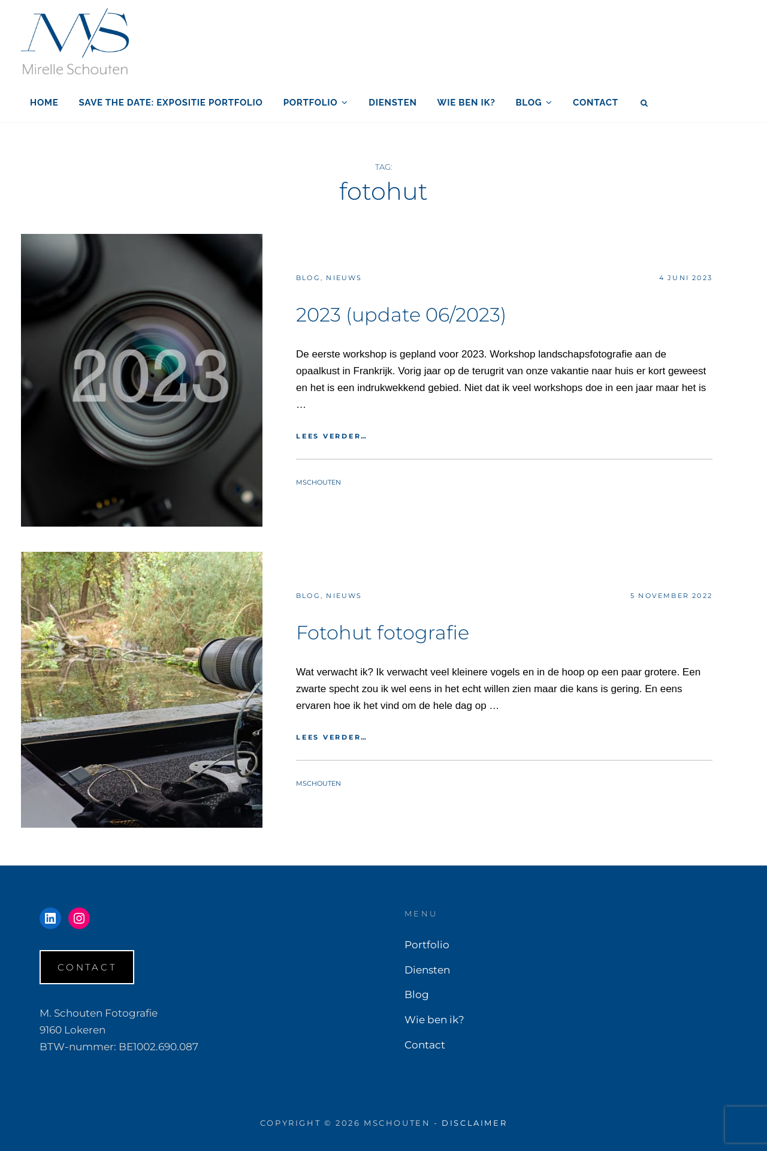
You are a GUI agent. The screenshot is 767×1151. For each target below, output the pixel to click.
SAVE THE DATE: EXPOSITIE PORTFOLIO (171, 102)
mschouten (318, 482)
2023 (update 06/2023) (401, 314)
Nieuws (344, 278)
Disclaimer (474, 1123)
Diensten (392, 102)
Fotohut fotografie (382, 632)
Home (44, 102)
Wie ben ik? (466, 102)
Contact (595, 102)
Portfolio (310, 102)
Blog (528, 102)
